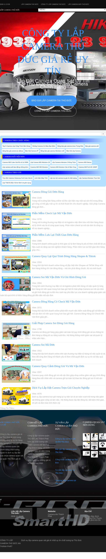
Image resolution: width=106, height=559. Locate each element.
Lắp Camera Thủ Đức (30, 4)
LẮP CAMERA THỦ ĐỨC (10, 10)
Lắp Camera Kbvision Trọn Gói (89, 178)
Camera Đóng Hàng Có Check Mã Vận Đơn (56, 301)
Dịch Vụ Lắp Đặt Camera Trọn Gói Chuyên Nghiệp (61, 387)
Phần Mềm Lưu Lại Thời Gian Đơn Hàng (55, 234)
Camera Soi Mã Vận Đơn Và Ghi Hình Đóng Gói (59, 277)
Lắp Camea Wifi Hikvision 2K (40, 162)
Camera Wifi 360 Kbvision (39, 167)
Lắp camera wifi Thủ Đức (78, 4)
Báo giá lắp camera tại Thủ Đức (51, 100)
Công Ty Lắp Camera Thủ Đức (53, 4)
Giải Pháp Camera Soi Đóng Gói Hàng (53, 323)
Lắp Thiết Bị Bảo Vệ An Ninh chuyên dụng (16, 183)
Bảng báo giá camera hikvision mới (52, 151)
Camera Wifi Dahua (84, 162)
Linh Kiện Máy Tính (41, 178)
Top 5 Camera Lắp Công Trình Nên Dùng (16, 146)
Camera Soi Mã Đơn (43, 344)
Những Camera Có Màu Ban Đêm (43, 146)
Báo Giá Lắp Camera (73, 151)
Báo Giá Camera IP (31, 151)
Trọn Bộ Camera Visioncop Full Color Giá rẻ (17, 178)
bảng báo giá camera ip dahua (12, 151)
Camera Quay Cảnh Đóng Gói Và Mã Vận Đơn (58, 366)
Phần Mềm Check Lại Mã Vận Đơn (52, 213)
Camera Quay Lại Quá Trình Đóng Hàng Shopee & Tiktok (64, 256)
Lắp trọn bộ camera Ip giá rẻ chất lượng (63, 178)
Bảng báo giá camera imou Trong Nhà (70, 146)
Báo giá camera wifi (92, 146)
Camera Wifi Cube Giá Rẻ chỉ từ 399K (15, 162)
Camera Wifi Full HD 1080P (87, 167)
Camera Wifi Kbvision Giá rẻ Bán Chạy (63, 167)
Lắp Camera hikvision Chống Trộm (64, 162)
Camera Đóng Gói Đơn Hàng (48, 191)
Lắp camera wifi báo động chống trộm (15, 167)
